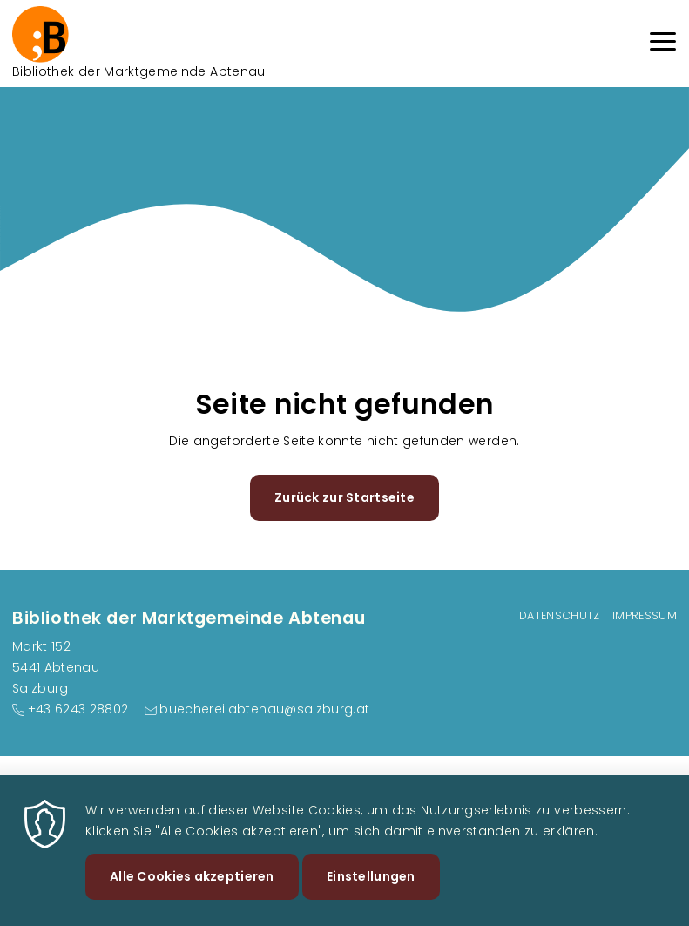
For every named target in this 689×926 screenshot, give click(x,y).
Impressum (644, 615)
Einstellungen (371, 888)
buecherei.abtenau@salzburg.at (264, 709)
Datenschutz (559, 615)
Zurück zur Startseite (344, 497)
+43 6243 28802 (78, 709)
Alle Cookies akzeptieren (192, 888)
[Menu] (663, 44)
